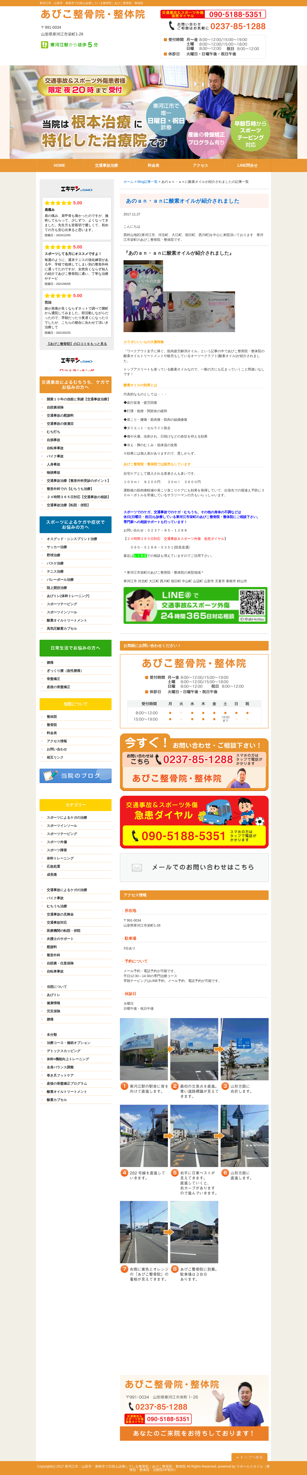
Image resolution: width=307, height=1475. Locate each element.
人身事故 (53, 464)
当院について (57, 987)
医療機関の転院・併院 (63, 931)
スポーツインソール (62, 612)
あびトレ (53, 995)
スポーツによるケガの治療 (67, 817)
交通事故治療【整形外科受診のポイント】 (79, 481)
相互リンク (55, 757)
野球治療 (53, 555)
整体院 (52, 717)
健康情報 (53, 1003)
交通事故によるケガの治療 (67, 890)
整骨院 (52, 725)
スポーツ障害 (57, 850)
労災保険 (53, 1011)
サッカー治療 (57, 547)
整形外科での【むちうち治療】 (70, 489)
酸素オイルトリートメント (67, 620)
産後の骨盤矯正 (58, 687)
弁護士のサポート (60, 939)
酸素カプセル (57, 1100)
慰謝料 (52, 947)
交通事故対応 (57, 922)
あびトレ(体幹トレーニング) (68, 596)
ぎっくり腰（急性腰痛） (65, 671)
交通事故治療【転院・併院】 (68, 505)
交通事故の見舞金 (60, 914)
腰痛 (50, 662)
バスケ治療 (55, 563)
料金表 (52, 733)
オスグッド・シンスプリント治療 (72, 539)
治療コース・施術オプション (68, 1043)
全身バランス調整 (60, 1067)
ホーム (129, 182)
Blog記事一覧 (147, 182)
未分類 (52, 1035)
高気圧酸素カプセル (62, 628)
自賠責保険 (55, 407)
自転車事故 (55, 448)
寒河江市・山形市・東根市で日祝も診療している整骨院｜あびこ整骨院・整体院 (91, 3)
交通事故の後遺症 (60, 424)
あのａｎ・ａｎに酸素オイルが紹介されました (183, 201)
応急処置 (53, 866)
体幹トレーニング (60, 858)
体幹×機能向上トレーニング (68, 1059)
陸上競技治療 (57, 588)
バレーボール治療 (60, 580)
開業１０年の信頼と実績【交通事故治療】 (79, 399)
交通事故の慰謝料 (60, 415)
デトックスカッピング (63, 1051)
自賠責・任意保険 (60, 963)
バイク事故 (55, 456)
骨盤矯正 (53, 679)
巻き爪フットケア (60, 1075)
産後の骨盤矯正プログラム (67, 1083)
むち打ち (53, 432)
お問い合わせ (57, 749)
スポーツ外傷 (57, 842)
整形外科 (53, 955)
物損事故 (53, 472)
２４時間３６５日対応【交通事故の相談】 (79, 497)
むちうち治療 (57, 906)
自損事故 (53, 440)
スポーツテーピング (62, 604)
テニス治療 (55, 571)
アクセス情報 (57, 741)
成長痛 (52, 874)
